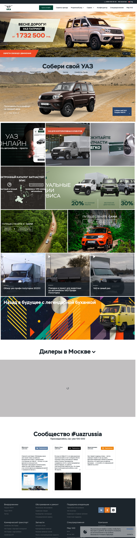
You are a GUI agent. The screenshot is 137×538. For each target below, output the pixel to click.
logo (10, 7)
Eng (131, 2)
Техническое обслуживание (44, 508)
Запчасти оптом (40, 526)
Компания (103, 522)
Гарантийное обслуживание (75, 508)
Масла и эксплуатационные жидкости (47, 535)
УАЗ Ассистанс (122, 2)
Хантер (6, 514)
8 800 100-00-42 (111, 2)
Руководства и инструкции (44, 514)
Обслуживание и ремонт (47, 504)
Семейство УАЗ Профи (11, 526)
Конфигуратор (102, 7)
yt (113, 510)
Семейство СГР (9, 535)
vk (101, 510)
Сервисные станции (42, 511)
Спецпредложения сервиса (44, 517)
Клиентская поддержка (74, 517)
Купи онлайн (46, 8)
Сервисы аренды (62, 7)
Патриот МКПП (9, 508)
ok (107, 510)
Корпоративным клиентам (43, 529)
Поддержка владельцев (78, 504)
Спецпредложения (117, 7)
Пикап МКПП (8, 511)
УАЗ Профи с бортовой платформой (15, 529)
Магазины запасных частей (44, 532)
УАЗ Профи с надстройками (12, 532)
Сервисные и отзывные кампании (77, 514)
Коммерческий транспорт (16, 522)
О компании (102, 526)
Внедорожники (11, 504)
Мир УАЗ (130, 7)
